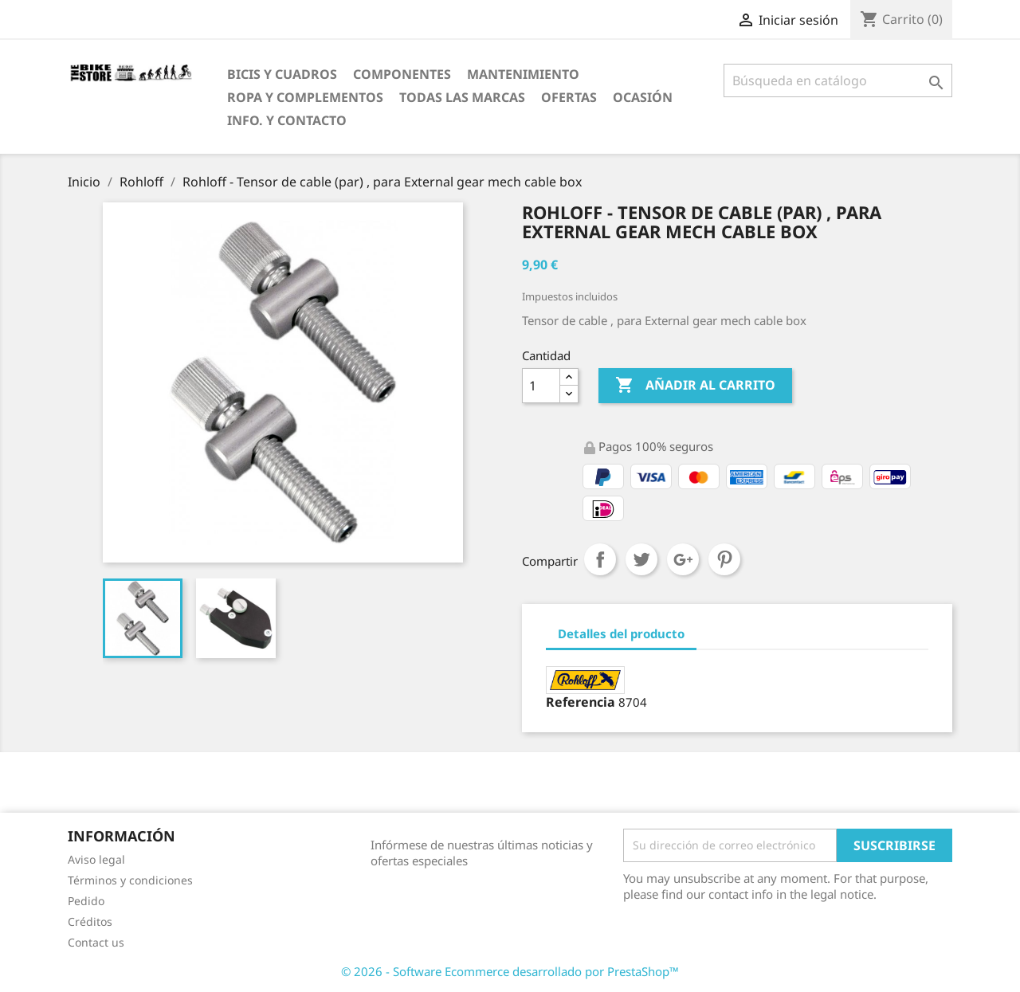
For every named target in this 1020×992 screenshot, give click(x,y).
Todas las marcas (462, 97)
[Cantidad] (541, 385)
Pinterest (724, 559)
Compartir (600, 559)
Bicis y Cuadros (282, 74)
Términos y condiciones (130, 880)
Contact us (96, 942)
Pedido (86, 900)
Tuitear (641, 559)
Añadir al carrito (695, 385)
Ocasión (643, 97)
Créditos (90, 921)
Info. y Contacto (287, 120)
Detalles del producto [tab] (621, 633)
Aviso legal (96, 859)
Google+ (683, 559)
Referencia (580, 702)
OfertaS (569, 97)
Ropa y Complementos (305, 97)
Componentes (402, 74)
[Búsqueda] (838, 80)
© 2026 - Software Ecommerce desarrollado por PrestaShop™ (510, 971)
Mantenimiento (523, 74)
